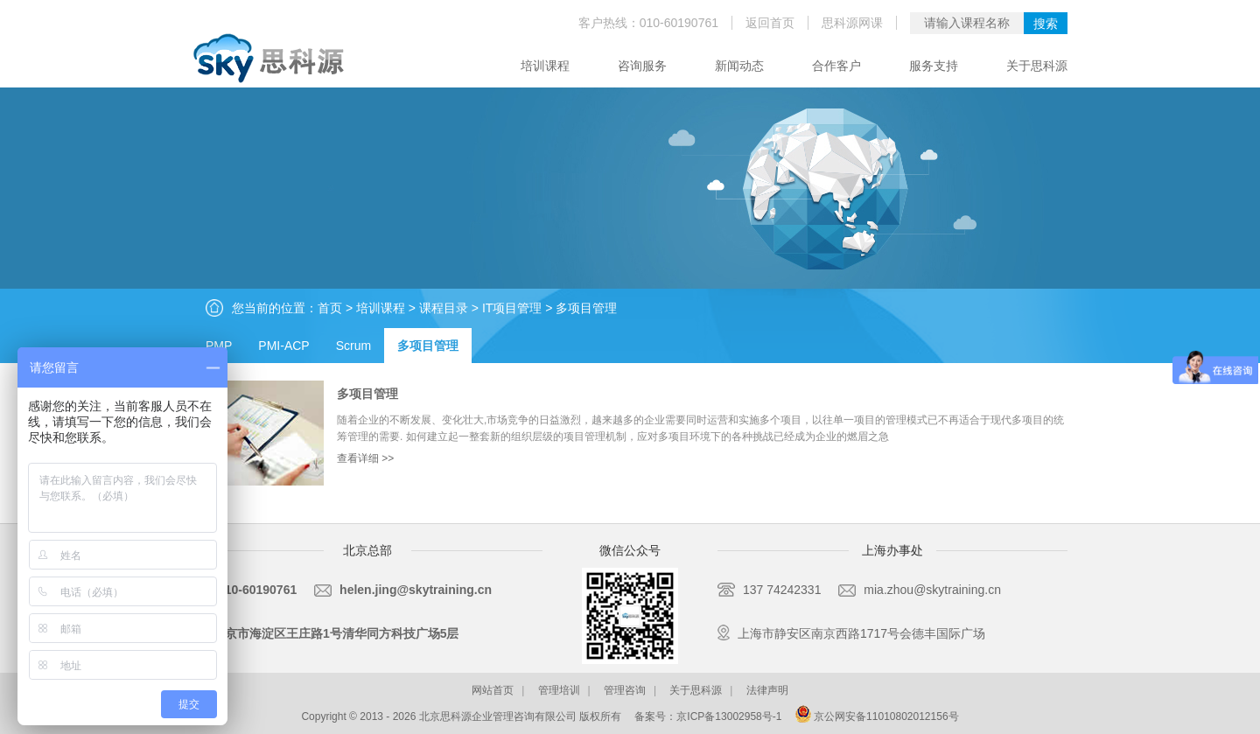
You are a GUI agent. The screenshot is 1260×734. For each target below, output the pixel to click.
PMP (219, 346)
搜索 (1045, 24)
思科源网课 (852, 23)
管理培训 (559, 690)
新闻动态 (739, 66)
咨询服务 (642, 66)
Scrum (353, 346)
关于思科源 (1037, 66)
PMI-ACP (283, 346)
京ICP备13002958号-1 (728, 716)
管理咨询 (625, 690)
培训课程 (545, 66)
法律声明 (767, 690)
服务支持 (933, 66)
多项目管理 (586, 308)
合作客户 (836, 66)
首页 (330, 308)
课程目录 (443, 308)
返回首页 (770, 23)
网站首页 (493, 690)
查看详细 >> (365, 458)
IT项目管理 (512, 308)
